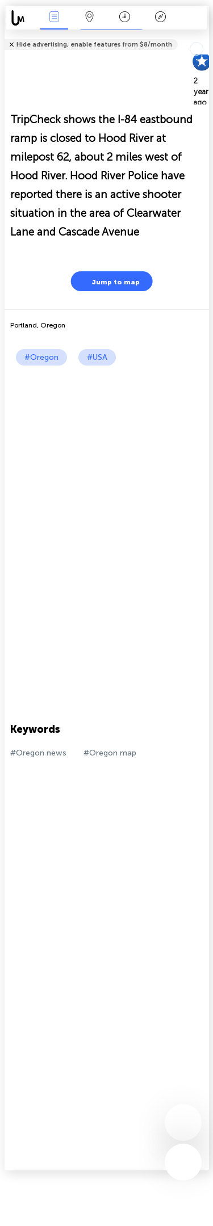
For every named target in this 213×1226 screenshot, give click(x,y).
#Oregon (41, 357)
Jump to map (108, 281)
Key (160, 18)
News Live (54, 18)
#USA (97, 357)
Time (125, 18)
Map (89, 18)
